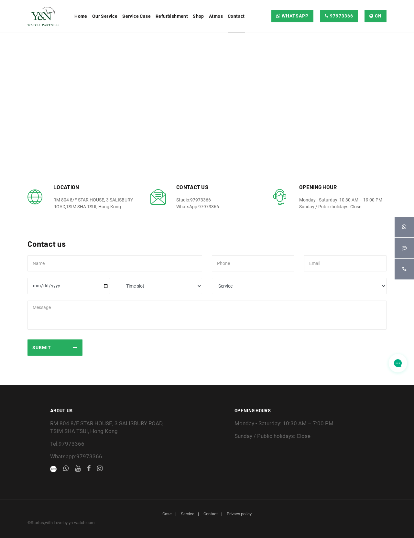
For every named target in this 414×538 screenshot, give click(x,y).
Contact (210, 513)
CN (375, 15)
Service (187, 513)
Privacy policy (239, 513)
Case (167, 513)
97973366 (339, 15)
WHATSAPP (292, 15)
